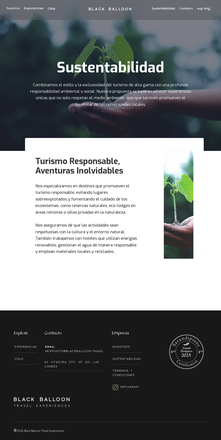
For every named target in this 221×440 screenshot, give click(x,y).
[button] (203, 11)
